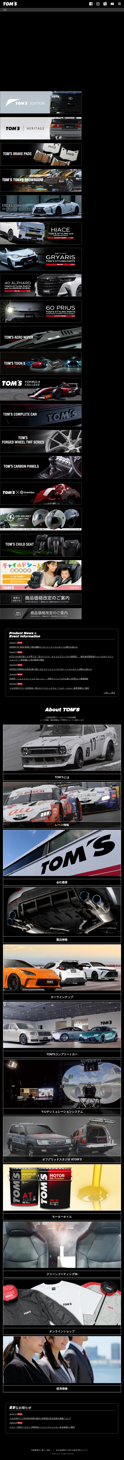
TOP (5, 10)
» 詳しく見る (109, 693)
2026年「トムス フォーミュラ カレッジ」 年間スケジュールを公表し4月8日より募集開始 (48, 679)
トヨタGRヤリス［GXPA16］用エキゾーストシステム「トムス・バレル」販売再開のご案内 (49, 688)
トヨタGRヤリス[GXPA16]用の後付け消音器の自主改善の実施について (40, 1418)
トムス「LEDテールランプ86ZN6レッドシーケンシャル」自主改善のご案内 (42, 1427)
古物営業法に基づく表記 (40, 1450)
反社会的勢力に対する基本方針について (72, 1450)
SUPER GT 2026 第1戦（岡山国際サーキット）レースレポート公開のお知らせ (43, 647)
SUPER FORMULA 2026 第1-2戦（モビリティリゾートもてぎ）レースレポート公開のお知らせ (50, 669)
